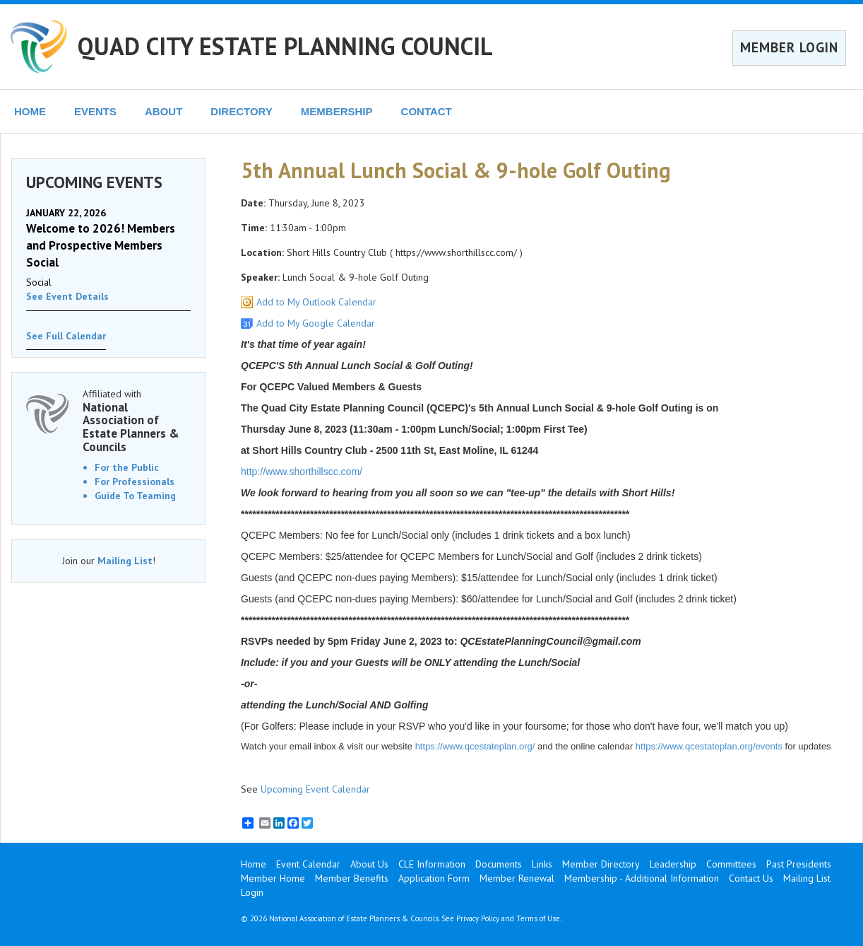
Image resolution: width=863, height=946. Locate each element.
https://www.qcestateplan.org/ (475, 746)
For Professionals (134, 481)
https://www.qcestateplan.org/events (709, 746)
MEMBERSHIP (337, 111)
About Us (369, 864)
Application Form (434, 878)
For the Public (127, 467)
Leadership (673, 864)
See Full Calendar (66, 335)
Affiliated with (137, 420)
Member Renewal (517, 878)
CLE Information (431, 864)
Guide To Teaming (135, 495)
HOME (30, 111)
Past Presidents (798, 864)
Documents (498, 864)
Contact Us (751, 878)
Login (252, 892)
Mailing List (125, 560)
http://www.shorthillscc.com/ (301, 471)
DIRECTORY (241, 111)
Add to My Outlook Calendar (316, 302)
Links (542, 864)
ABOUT (163, 111)
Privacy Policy (477, 918)
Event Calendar (308, 864)
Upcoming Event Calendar (315, 789)
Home (253, 864)
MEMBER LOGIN (789, 47)
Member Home (273, 878)
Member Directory (601, 864)
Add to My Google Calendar (315, 323)
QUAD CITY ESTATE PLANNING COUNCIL (285, 46)
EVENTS (95, 111)
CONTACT (426, 111)
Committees (731, 864)
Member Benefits (351, 878)
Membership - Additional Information (641, 878)
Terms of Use (538, 918)
